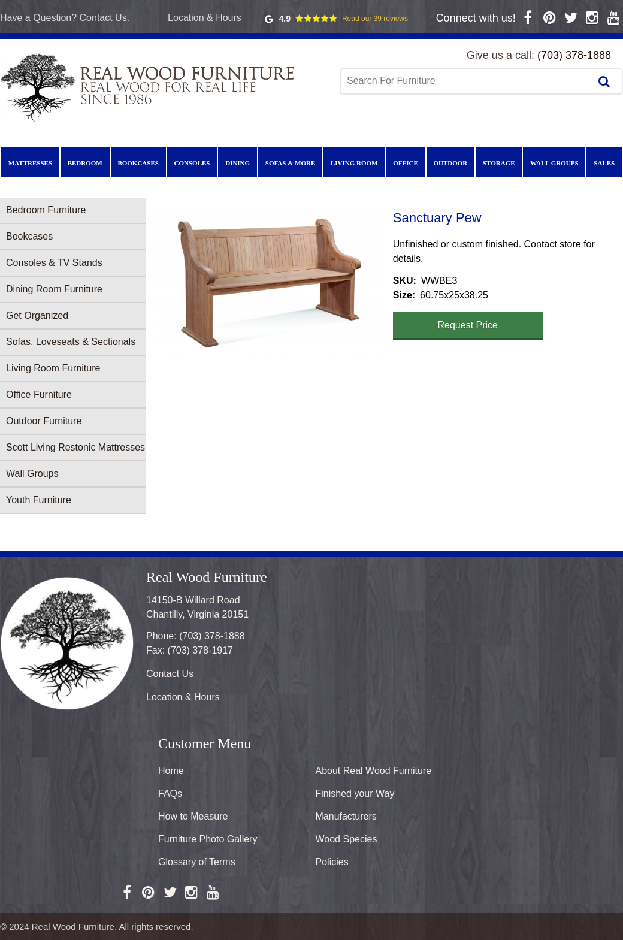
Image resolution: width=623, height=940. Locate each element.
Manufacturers (346, 816)
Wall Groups (32, 474)
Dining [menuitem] (237, 163)
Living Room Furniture (53, 368)
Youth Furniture (38, 500)
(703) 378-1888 (574, 55)
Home (171, 771)
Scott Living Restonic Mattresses (75, 447)
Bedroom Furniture (46, 210)
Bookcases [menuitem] (137, 163)
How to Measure (193, 816)
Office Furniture (39, 394)
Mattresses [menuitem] (30, 163)
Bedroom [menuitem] (85, 163)
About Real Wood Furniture (374, 771)
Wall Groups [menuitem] (554, 163)
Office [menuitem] (405, 163)
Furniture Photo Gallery (207, 839)
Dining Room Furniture (54, 289)
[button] (269, 283)
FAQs (170, 793)
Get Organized (37, 315)
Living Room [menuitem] (354, 163)
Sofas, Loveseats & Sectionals (70, 342)
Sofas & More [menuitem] (290, 163)
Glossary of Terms (196, 862)
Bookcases (29, 236)
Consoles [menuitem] (192, 163)
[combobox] (466, 80)
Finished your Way (355, 793)
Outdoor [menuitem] (450, 163)
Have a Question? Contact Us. (64, 18)
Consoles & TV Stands (54, 263)
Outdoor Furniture (43, 421)
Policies (332, 862)
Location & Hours (204, 18)
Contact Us (169, 674)
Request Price (468, 325)
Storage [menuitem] (499, 163)
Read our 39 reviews (375, 18)
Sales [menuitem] (604, 163)
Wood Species (346, 839)
